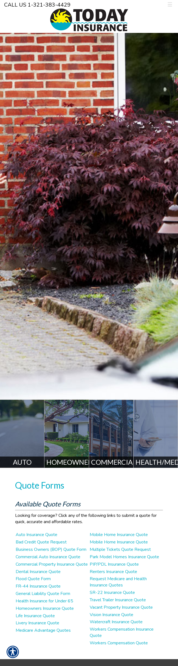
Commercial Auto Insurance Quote (48, 557)
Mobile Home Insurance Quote (119, 535)
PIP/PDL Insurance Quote (114, 564)
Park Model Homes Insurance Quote (124, 557)
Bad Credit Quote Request (41, 542)
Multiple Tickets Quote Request (120, 549)
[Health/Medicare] (156, 433)
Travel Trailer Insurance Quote (118, 600)
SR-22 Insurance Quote (112, 593)
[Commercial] (111, 433)
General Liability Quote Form (43, 594)
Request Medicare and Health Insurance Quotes (118, 582)
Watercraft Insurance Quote (116, 622)
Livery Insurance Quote (37, 623)
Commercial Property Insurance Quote (52, 564)
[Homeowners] (66, 433)
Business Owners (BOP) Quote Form (51, 549)
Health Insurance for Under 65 (44, 601)
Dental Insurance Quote (38, 572)
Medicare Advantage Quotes (43, 630)
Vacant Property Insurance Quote (121, 607)
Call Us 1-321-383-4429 (37, 4)
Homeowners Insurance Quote (45, 608)
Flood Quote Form (33, 579)
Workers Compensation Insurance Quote (122, 632)
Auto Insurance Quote (36, 535)
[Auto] (22, 433)
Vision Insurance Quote (111, 615)
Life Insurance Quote (35, 616)
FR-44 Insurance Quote (38, 586)
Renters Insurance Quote (113, 572)
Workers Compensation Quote (119, 643)
